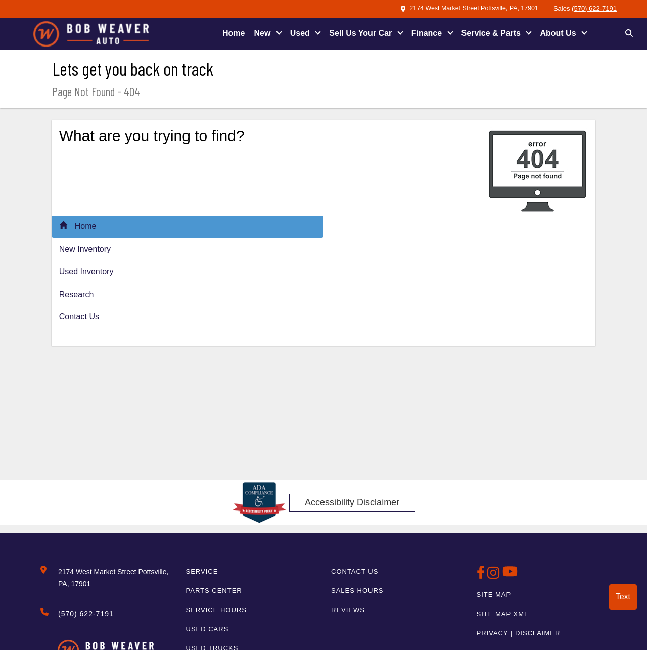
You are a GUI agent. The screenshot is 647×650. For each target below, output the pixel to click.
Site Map (494, 594)
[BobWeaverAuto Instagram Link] (494, 575)
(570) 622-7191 (594, 8)
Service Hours (216, 610)
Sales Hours (357, 590)
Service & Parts (492, 33)
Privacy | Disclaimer (519, 633)
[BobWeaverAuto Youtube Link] (510, 575)
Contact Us (79, 316)
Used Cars (207, 629)
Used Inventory (86, 271)
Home (233, 33)
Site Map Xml (503, 614)
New (263, 33)
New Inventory (85, 249)
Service (202, 571)
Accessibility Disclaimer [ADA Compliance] (352, 502)
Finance (427, 33)
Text (623, 596)
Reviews (348, 610)
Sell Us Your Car (361, 33)
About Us (559, 33)
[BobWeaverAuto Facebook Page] (482, 575)
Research (76, 294)
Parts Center (214, 590)
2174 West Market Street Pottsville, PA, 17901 (466, 8)
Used (301, 33)
